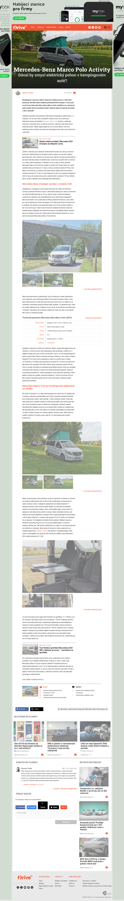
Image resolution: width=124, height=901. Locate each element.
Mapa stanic (51, 27)
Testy (33, 27)
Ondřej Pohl (84, 755)
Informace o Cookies (89, 881)
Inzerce (57, 883)
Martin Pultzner (84, 867)
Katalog (41, 27)
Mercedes (63, 709)
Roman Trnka (26, 768)
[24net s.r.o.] (107, 894)
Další (67, 27)
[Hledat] (109, 27)
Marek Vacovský (19, 755)
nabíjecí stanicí (42, 531)
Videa (61, 27)
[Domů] (19, 27)
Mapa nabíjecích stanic (46, 886)
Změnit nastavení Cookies (91, 883)
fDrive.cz (71, 883)
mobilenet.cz (73, 881)
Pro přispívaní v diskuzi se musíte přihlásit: (28, 799)
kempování (81, 709)
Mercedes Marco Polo (50, 121)
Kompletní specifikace (93, 318)
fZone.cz (72, 886)
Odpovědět (40, 784)
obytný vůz (104, 709)
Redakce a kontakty (61, 881)
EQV (72, 116)
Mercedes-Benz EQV (92, 709)
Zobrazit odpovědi (28, 784)
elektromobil (72, 709)
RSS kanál (58, 886)
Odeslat (66, 822)
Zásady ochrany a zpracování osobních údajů (97, 886)
